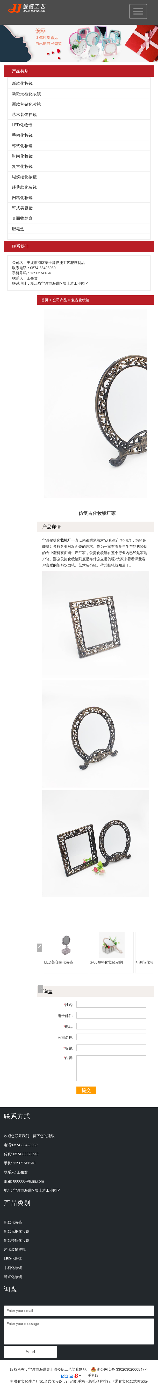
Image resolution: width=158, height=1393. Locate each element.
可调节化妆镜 (146, 962)
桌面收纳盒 (22, 218)
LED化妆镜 (22, 125)
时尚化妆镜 (22, 156)
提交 (86, 1090)
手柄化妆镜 (22, 135)
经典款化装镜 (24, 187)
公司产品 (60, 300)
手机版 (93, 1375)
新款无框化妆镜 (26, 94)
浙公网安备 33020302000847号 (119, 1369)
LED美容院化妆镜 (58, 962)
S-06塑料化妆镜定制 (106, 962)
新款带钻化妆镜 (26, 104)
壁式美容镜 (22, 208)
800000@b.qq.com (28, 1181)
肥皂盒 (18, 229)
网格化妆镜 (22, 197)
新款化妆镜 (22, 83)
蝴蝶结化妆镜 (24, 177)
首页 (44, 300)
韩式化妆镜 (22, 146)
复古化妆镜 (22, 166)
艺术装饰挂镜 (24, 114)
